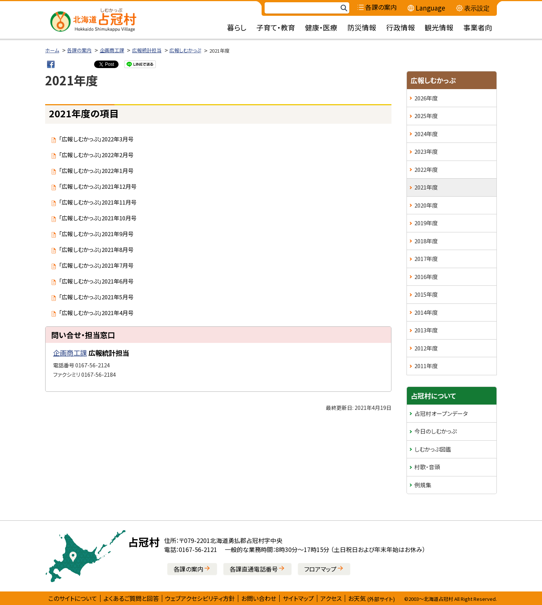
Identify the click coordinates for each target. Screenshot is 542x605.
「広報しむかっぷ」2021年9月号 (96, 234)
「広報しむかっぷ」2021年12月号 (98, 186)
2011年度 (426, 366)
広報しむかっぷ (185, 50)
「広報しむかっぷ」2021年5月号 (96, 297)
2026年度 (426, 98)
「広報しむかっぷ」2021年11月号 (98, 202)
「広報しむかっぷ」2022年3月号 (96, 139)
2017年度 (426, 258)
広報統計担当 (146, 50)
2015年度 (426, 294)
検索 (343, 8)
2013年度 (426, 330)
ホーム (52, 50)
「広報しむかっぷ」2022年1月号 (96, 170)
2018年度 (426, 241)
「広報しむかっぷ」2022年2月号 (96, 155)
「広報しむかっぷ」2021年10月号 (98, 218)
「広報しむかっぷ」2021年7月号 (96, 265)
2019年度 (426, 223)
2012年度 (426, 348)
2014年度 (426, 312)
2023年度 (426, 151)
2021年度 (426, 187)
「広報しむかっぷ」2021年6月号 (96, 281)
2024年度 (426, 134)
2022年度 (426, 169)
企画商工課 (112, 50)
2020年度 (426, 205)
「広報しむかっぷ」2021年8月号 (96, 249)
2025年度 (426, 116)
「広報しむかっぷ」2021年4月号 (96, 313)
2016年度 (426, 277)
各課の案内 (79, 50)
